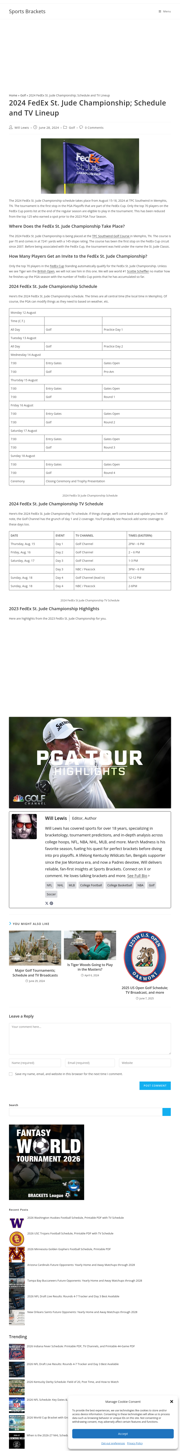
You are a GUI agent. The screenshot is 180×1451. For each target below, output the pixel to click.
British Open (46, 271)
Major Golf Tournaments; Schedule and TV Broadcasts (35, 972)
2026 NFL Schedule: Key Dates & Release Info (55, 1400)
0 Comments (94, 128)
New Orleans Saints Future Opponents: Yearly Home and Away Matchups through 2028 (82, 1312)
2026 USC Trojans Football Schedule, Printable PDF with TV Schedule (70, 1233)
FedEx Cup (57, 266)
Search (13, 1105)
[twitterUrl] (46, 902)
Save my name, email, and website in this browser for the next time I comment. (69, 1074)
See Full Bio (137, 875)
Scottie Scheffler (138, 271)
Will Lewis (22, 128)
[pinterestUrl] (51, 902)
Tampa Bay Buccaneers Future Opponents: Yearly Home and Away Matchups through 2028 (84, 1280)
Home (13, 95)
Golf (23, 95)
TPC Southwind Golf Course (111, 236)
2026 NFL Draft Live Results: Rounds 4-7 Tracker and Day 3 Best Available (73, 1296)
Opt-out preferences (113, 1443)
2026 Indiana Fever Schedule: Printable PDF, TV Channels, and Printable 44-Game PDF (81, 1346)
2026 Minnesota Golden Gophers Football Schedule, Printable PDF (69, 1249)
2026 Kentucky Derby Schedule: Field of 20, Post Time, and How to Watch (73, 1382)
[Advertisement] (90, 50)
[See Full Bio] (149, 875)
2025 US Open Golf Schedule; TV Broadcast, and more (145, 990)
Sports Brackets (27, 11)
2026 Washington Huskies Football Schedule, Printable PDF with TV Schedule (75, 1218)
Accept (123, 1433)
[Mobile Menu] (165, 11)
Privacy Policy (135, 1443)
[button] (172, 1401)
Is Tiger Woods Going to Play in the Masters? (90, 967)
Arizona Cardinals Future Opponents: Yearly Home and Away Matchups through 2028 (81, 1265)
